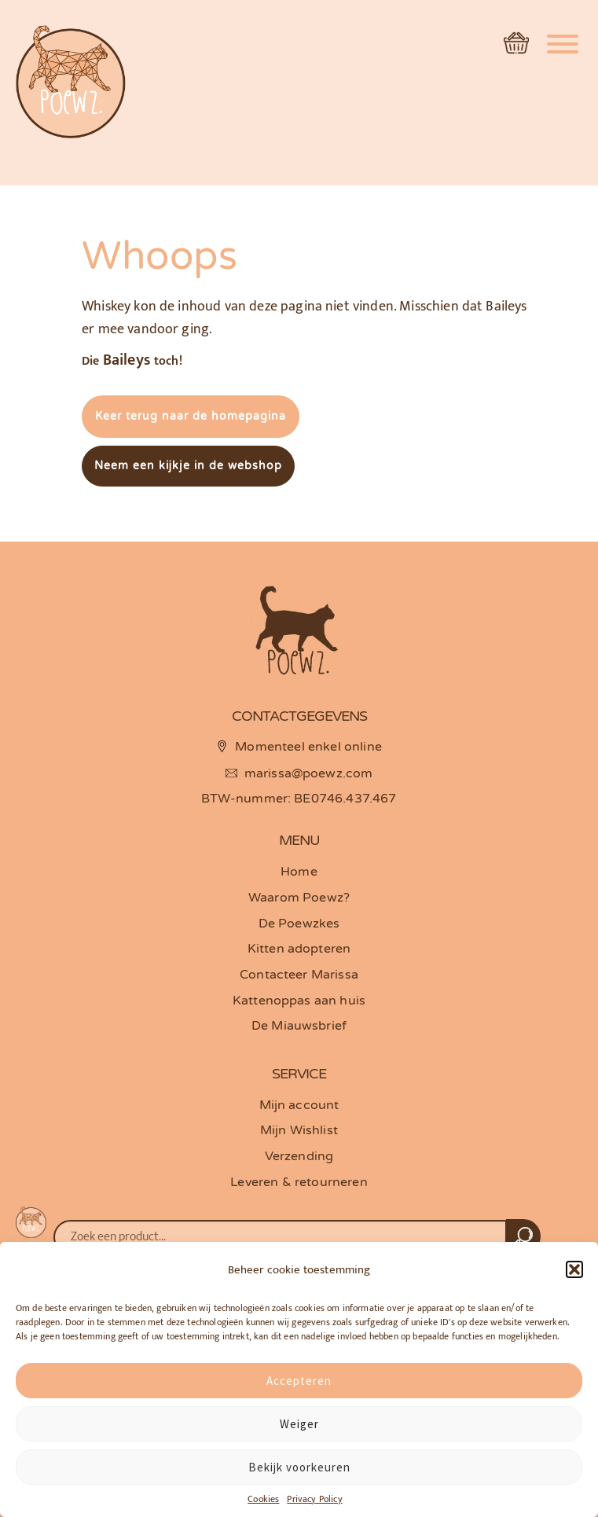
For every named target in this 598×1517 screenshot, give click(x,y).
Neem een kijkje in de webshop (188, 465)
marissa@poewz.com (308, 773)
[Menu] (562, 38)
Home (299, 872)
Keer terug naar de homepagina (190, 416)
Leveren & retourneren (298, 1182)
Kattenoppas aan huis (299, 1000)
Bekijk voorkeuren (299, 1467)
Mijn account (299, 1105)
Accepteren (299, 1380)
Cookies (263, 1499)
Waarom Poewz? (299, 897)
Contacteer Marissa (299, 975)
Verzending (299, 1156)
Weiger (299, 1423)
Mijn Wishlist (299, 1130)
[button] (574, 1269)
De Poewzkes (299, 923)
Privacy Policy (314, 1499)
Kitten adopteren (299, 949)
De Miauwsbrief (299, 1026)
